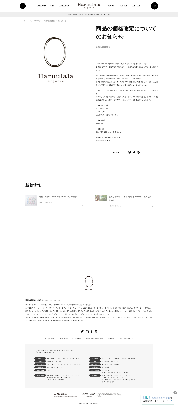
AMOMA (50, 375)
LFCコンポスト (63, 358)
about (111, 6)
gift (53, 6)
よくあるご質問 (49, 338)
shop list (123, 6)
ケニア (133, 380)
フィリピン (123, 377)
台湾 (112, 382)
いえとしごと (60, 367)
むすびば (78, 364)
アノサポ (59, 361)
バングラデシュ (107, 375)
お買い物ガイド (65, 338)
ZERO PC (50, 361)
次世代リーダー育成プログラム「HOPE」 (115, 372)
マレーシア (117, 380)
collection (64, 6)
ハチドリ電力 (74, 358)
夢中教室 (105, 364)
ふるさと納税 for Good (129, 358)
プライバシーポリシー (126, 338)
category (41, 6)
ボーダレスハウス (53, 364)
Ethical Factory (66, 377)
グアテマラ (126, 375)
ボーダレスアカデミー (109, 370)
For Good (117, 358)
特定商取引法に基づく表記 (94, 338)
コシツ (49, 370)
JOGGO (57, 375)
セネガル (126, 380)
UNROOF (50, 367)
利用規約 (111, 338)
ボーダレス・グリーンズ (110, 361)
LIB (63, 375)
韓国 (108, 382)
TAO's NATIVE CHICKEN (55, 380)
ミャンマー (117, 375)
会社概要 (78, 338)
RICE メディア (107, 358)
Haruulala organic (53, 377)
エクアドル (105, 377)
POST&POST (51, 358)
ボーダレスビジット (67, 364)
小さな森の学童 (115, 364)
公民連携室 (105, 367)
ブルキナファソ (107, 380)
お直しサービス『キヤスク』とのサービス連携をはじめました (89, 15)
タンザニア (114, 377)
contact (136, 6)
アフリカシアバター (72, 375)
